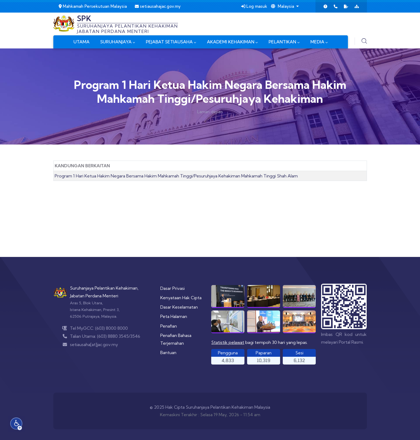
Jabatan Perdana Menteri (94, 295)
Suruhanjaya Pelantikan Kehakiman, (104, 288)
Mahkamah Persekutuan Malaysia (93, 6)
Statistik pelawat (227, 342)
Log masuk (254, 6)
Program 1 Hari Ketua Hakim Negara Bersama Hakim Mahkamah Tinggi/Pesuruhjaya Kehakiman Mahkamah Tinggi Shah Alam (176, 176)
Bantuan (168, 352)
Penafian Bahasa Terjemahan (175, 339)
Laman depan (210, 111)
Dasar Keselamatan (179, 307)
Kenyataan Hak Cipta (181, 297)
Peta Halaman (173, 316)
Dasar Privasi (172, 288)
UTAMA (81, 41)
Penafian (168, 326)
